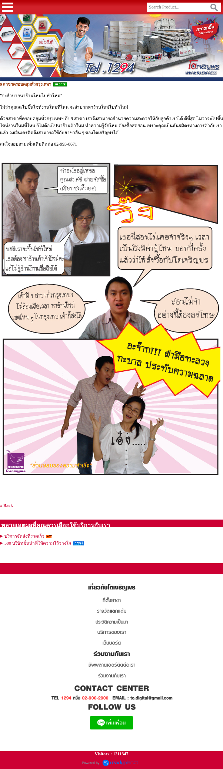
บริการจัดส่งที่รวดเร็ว (24, 536)
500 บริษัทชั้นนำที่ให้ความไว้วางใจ (37, 543)
